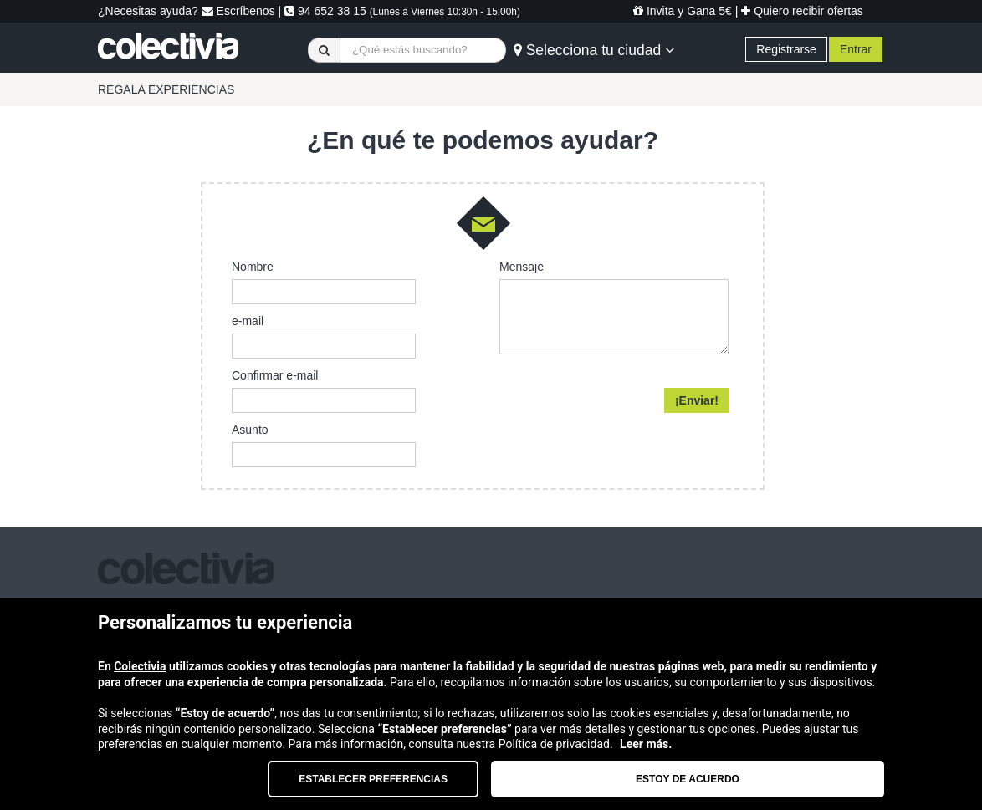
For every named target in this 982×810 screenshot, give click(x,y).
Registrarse (786, 49)
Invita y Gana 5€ (682, 11)
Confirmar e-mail (275, 375)
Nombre (253, 266)
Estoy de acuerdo (687, 779)
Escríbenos (238, 11)
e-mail (247, 321)
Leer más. (646, 744)
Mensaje (521, 266)
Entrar (856, 49)
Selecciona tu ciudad (594, 50)
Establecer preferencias (373, 779)
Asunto (250, 429)
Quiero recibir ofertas (802, 11)
